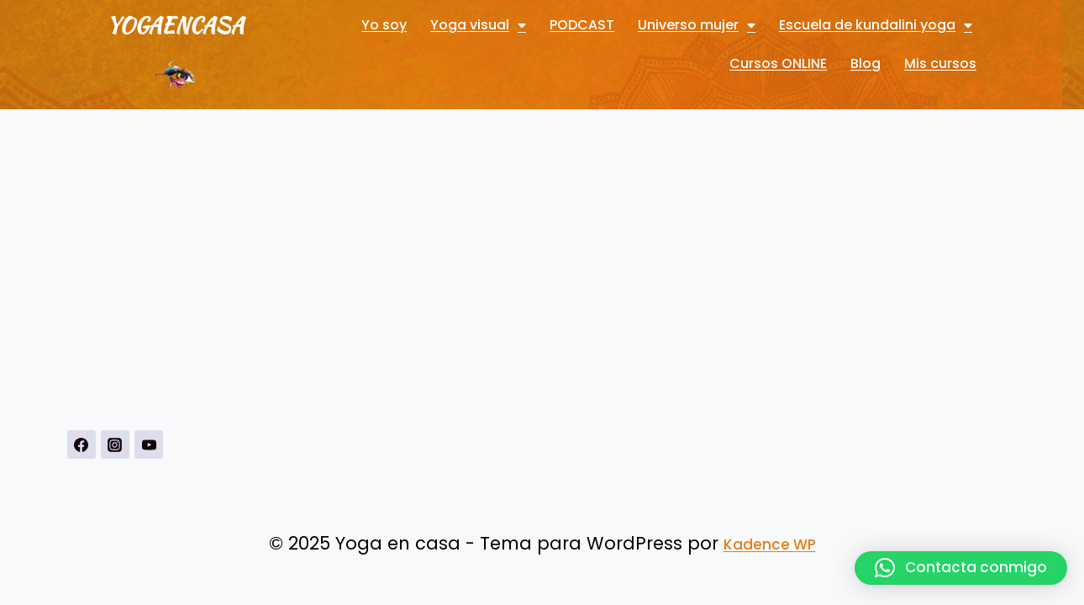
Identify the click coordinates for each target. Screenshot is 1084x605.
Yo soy (384, 24)
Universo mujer (696, 25)
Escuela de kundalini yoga (875, 25)
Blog (865, 63)
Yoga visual (478, 25)
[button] (961, 568)
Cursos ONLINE (778, 63)
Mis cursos (940, 63)
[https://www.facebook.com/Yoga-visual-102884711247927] (81, 444)
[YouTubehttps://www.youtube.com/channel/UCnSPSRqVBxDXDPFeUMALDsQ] (148, 444)
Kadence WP (770, 544)
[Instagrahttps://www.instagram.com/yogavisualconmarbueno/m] (115, 444)
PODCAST (582, 24)
